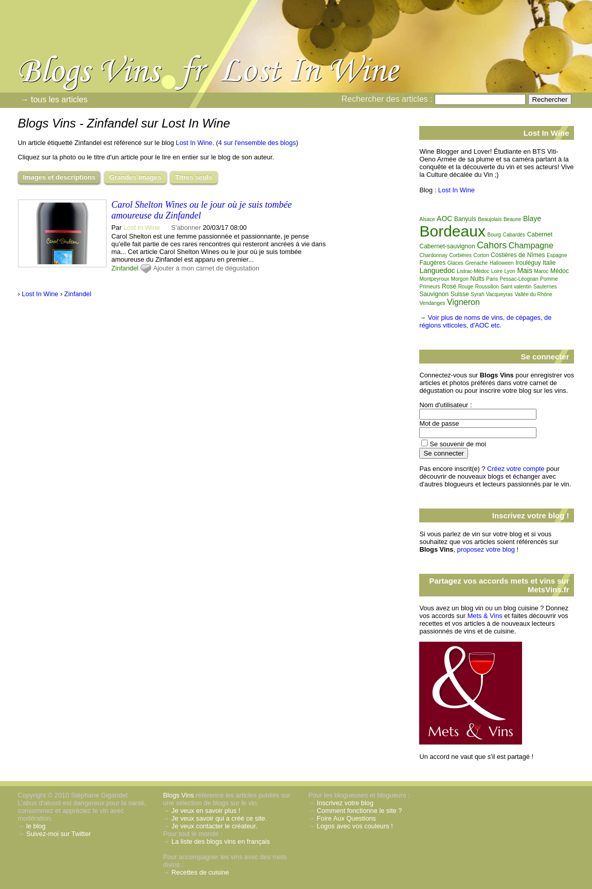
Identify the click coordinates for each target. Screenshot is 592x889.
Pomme (549, 279)
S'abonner (186, 227)
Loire (497, 271)
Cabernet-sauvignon (447, 246)
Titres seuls (193, 177)
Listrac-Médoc (473, 271)
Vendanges (432, 303)
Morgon (460, 279)
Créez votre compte (516, 469)
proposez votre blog (486, 549)
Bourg (494, 235)
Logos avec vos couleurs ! (355, 826)
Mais (524, 270)
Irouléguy (528, 262)
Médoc (559, 271)
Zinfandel (125, 268)
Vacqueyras (499, 294)
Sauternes (545, 286)
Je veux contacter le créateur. (214, 826)
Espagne (557, 255)
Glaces (455, 263)
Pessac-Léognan (519, 279)
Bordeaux (452, 231)
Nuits (477, 278)
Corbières (461, 255)
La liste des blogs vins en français (220, 841)
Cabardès (514, 235)
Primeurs (429, 286)
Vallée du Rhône (533, 294)
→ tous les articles (54, 99)
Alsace (427, 219)
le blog (36, 826)
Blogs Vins (178, 795)
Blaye (532, 218)
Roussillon (487, 286)
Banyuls (465, 219)
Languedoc (437, 270)
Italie (549, 262)
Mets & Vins (485, 616)
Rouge (465, 286)
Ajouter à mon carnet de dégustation (206, 268)
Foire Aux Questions (346, 818)
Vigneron (463, 302)
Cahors (492, 245)
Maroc (541, 271)
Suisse (460, 294)
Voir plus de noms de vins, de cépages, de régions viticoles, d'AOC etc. (485, 321)
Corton (481, 255)
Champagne (531, 245)
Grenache (476, 263)
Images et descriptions (59, 177)
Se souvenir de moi (457, 444)
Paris (492, 279)
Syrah (477, 294)
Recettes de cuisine (200, 872)
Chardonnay (433, 255)
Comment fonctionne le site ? (359, 810)
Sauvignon (434, 294)
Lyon (510, 271)
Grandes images (136, 177)
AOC (444, 218)
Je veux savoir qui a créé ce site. (219, 818)
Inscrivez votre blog (345, 803)
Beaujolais (489, 219)
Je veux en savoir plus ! (205, 810)
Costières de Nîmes (518, 255)
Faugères (432, 262)
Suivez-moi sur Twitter (58, 834)
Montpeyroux (434, 279)
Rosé (449, 286)
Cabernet (539, 234)
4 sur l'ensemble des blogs (257, 143)
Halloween (502, 263)
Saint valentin (515, 286)
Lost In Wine (194, 143)
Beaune (512, 219)
